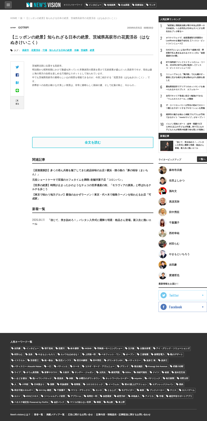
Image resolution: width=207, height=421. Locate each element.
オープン (130, 354)
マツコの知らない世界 (80, 402)
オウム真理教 (32, 372)
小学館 (25, 384)
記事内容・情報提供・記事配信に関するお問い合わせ (123, 414)
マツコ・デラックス (80, 390)
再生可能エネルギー (23, 390)
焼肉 (181, 384)
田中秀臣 (97, 360)
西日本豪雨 (82, 360)
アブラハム (76, 396)
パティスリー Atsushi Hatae (27, 366)
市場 (161, 396)
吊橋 (76, 50)
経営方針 (121, 396)
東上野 (121, 402)
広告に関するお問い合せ (80, 414)
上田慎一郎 (90, 354)
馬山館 (109, 402)
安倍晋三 (34, 360)
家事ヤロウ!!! (50, 372)
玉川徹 (131, 348)
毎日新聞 (170, 378)
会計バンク (59, 402)
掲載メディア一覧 (55, 414)
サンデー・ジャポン (84, 372)
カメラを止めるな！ (70, 354)
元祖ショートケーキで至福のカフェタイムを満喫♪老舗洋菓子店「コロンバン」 (78, 179)
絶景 (92, 50)
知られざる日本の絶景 (60, 50)
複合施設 (138, 366)
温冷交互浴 (180, 372)
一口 (49, 366)
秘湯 (167, 372)
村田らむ (18, 354)
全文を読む (93, 142)
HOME (13, 18)
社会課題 (125, 5)
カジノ (17, 396)
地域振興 (111, 5)
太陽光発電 (145, 348)
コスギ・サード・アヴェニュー (99, 366)
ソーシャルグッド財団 (54, 396)
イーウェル (113, 384)
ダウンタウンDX (114, 360)
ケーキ (76, 366)
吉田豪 (17, 348)
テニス (173, 390)
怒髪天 (61, 348)
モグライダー (128, 390)
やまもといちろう (46, 354)
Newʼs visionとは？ (20, 414)
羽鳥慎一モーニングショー (109, 348)
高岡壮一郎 (92, 396)
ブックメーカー (157, 390)
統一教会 (48, 360)
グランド (124, 366)
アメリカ (149, 396)
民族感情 (64, 384)
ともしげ (111, 390)
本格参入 (135, 396)
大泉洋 (66, 372)
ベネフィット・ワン (110, 354)
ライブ (17, 372)
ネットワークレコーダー (117, 378)
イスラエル (19, 360)
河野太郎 (184, 378)
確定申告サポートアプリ (180, 396)
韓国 (99, 402)
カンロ (99, 390)
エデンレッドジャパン (162, 384)
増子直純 (48, 348)
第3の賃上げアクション (136, 384)
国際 (52, 384)
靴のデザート (176, 354)
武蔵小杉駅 (178, 366)
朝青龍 (77, 384)
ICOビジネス (32, 396)
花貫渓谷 (35, 50)
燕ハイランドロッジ (41, 378)
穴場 (44, 50)
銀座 (142, 390)
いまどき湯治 (20, 378)
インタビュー (95, 5)
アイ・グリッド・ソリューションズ (173, 348)
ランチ (152, 5)
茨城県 (84, 50)
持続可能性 (142, 372)
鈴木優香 (74, 348)
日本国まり (39, 384)
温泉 (30, 354)
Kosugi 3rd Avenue (157, 366)
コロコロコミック (94, 384)
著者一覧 (38, 414)
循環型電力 (159, 354)
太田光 (102, 372)
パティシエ (62, 366)
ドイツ (156, 372)
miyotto (138, 378)
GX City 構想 (45, 390)
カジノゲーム (188, 390)
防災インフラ (64, 360)
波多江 (164, 360)
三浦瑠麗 (144, 354)
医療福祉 (139, 5)
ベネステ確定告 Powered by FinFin (31, 402)
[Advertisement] (95, 112)
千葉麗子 (61, 390)
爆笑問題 (115, 372)
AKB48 (88, 348)
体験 (71, 378)
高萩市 (25, 50)
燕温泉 (60, 378)
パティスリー (134, 360)
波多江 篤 (150, 360)
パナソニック (154, 378)
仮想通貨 (107, 396)
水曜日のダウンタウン (89, 378)
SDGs (128, 372)
